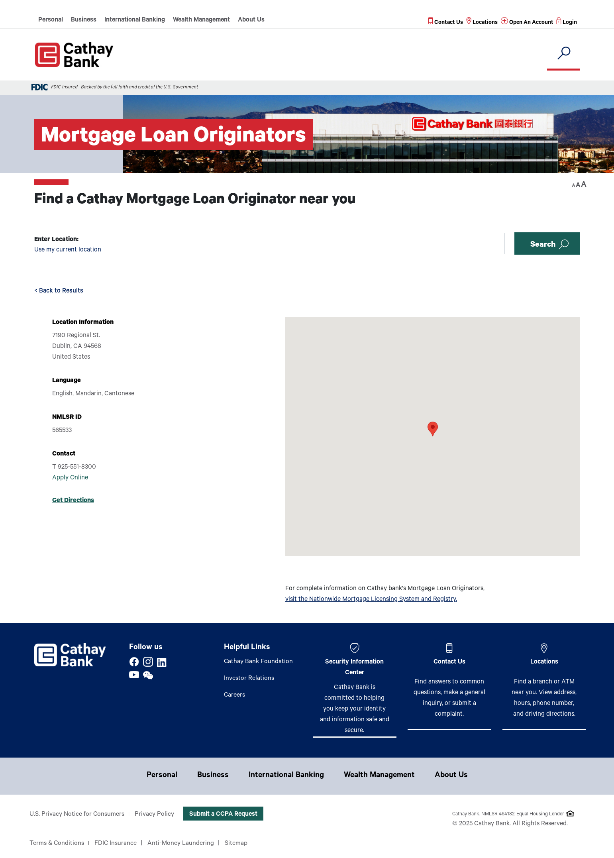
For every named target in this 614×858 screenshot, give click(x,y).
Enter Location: (56, 239)
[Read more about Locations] (481, 23)
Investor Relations (249, 678)
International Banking (134, 20)
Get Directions (73, 501)
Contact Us (449, 662)
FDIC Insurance (116, 843)
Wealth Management (201, 20)
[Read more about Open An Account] (526, 23)
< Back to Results (58, 291)
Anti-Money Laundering (182, 843)
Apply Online (70, 478)
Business (83, 20)
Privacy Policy (155, 814)
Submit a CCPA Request (224, 814)
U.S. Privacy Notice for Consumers (77, 814)
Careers (234, 695)
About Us (251, 20)
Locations (544, 662)
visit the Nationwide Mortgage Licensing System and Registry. (371, 599)
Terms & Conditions (57, 843)
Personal (50, 20)
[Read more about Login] (566, 23)
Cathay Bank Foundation (258, 662)
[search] (564, 53)
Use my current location (67, 250)
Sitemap (237, 843)
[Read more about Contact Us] (445, 23)
